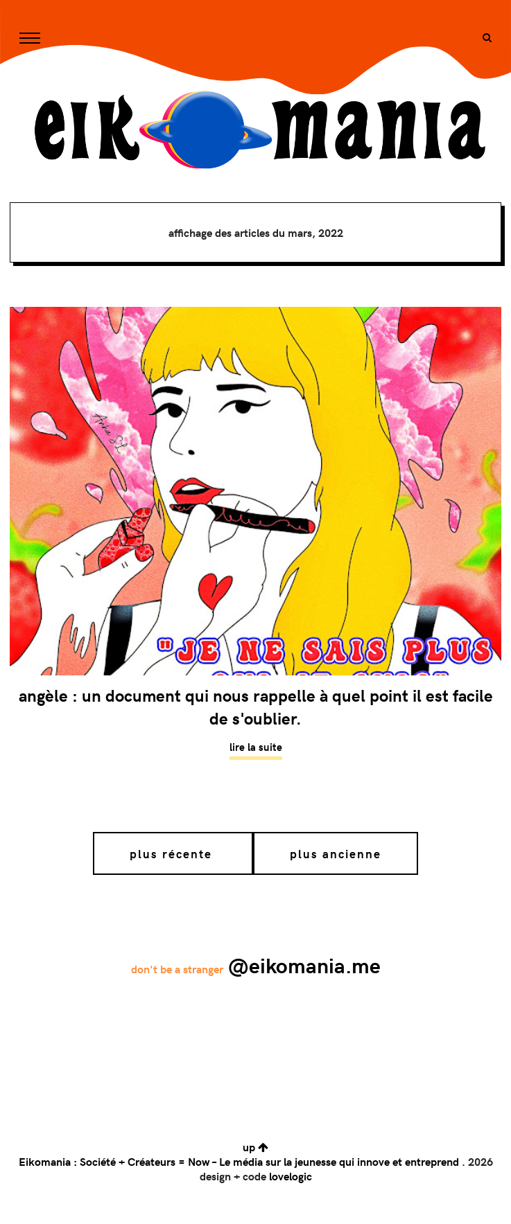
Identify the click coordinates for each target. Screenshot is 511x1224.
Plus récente (173, 853)
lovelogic (290, 1176)
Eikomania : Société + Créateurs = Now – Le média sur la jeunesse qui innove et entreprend (239, 1161)
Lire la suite (255, 747)
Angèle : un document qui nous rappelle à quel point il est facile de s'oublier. (256, 706)
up (255, 1146)
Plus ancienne (335, 853)
